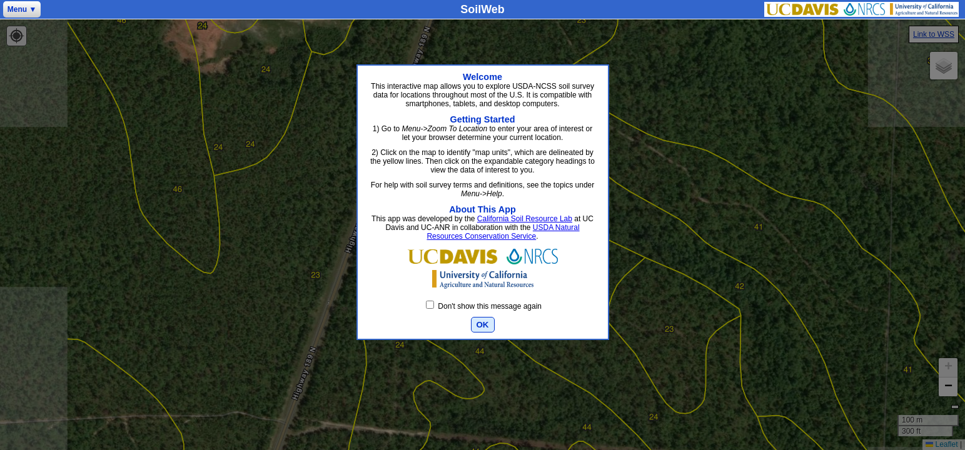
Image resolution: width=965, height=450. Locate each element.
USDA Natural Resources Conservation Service (503, 232)
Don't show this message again (484, 306)
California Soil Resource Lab (524, 218)
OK (483, 324)
